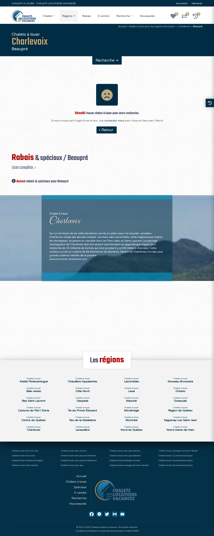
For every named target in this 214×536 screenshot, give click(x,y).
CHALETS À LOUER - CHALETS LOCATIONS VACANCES (44, 3)
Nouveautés (147, 16)
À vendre (103, 16)
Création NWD (132, 531)
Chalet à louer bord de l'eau (25, 451)
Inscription (182, 3)
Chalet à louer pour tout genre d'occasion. (152, 26)
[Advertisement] (107, 314)
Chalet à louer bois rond (23, 455)
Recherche (123, 16)
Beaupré (197, 26)
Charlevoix (184, 26)
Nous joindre (117, 531)
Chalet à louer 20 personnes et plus (175, 460)
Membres (197, 3)
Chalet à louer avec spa (72, 465)
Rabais (86, 16)
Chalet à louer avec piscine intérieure (78, 455)
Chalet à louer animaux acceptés (27, 460)
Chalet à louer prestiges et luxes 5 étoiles (178, 451)
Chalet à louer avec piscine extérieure (79, 460)
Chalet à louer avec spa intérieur (125, 451)
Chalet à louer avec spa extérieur (125, 455)
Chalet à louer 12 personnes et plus (175, 455)
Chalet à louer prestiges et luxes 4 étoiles (129, 465)
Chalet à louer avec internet (25, 465)
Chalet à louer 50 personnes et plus (175, 465)
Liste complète (22, 167)
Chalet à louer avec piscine (73, 451)
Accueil (122, 26)
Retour (107, 130)
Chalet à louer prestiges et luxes (125, 460)
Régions (67, 16)
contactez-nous (114, 120)
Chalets (47, 16)
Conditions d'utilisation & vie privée (92, 531)
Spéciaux (80, 487)
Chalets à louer (76, 481)
